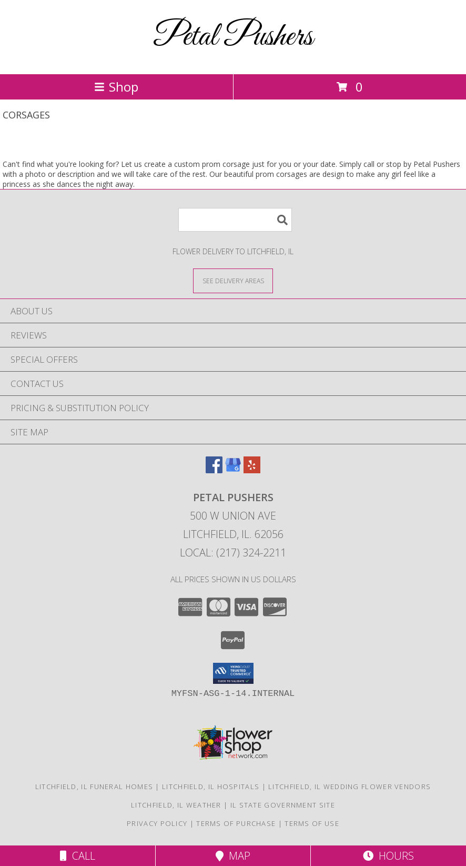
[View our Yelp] (252, 470)
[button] (233, 673)
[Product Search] (235, 220)
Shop (116, 86)
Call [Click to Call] (77, 856)
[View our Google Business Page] (233, 470)
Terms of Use (312, 823)
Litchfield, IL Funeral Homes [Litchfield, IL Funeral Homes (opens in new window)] (94, 786)
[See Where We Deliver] (233, 280)
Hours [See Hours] (388, 856)
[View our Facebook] (214, 470)
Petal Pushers (233, 37)
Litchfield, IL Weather (176, 805)
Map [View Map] (233, 856)
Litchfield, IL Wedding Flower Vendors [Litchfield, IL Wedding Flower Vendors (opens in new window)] (349, 786)
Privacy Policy (157, 823)
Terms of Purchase (236, 823)
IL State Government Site (282, 805)
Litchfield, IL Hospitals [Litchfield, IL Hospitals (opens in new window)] (210, 786)
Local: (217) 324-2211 (233, 552)
